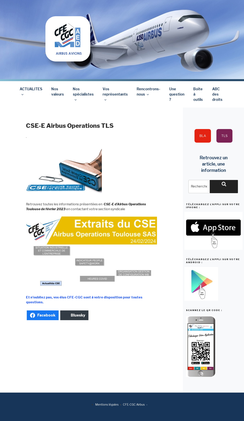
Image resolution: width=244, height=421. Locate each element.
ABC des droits (217, 94)
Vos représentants (115, 94)
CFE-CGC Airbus (134, 404)
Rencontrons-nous (148, 91)
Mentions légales (107, 404)
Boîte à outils (198, 94)
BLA (202, 136)
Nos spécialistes (83, 94)
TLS (224, 136)
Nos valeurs (57, 91)
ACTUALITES (31, 91)
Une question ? (176, 94)
